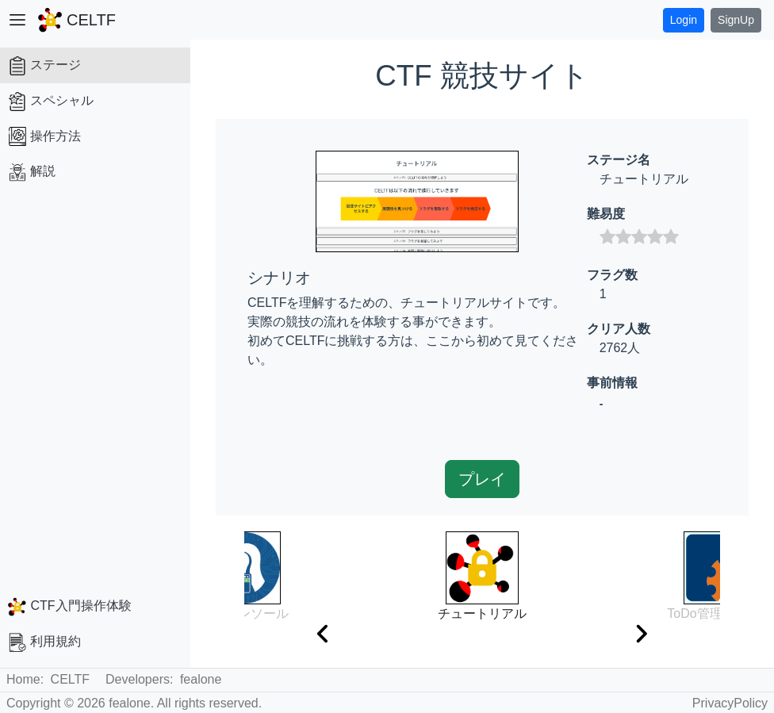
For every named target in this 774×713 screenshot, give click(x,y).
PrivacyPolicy (730, 703)
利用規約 (44, 642)
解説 (32, 172)
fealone (201, 679)
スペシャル (51, 101)
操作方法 (44, 136)
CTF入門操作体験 (70, 606)
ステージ (44, 65)
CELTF (70, 679)
